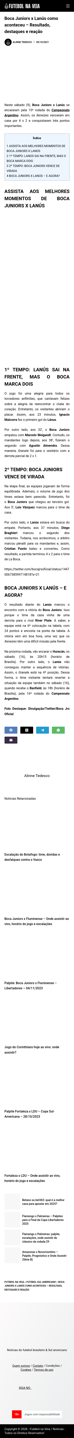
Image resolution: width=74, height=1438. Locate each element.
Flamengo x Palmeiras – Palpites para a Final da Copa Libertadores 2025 (43, 1220)
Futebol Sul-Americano (41, 1282)
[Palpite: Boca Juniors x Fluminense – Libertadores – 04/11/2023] (37, 955)
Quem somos (21, 1366)
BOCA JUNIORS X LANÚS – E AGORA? (33, 176)
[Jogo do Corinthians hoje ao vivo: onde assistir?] (37, 1019)
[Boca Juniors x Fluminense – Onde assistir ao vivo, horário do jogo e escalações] (37, 890)
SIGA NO (25, 1388)
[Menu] (68, 6)
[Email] (11, 740)
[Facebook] (11, 730)
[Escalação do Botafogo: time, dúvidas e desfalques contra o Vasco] (37, 826)
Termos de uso (43, 1370)
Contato (38, 1366)
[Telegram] (42, 730)
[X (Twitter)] (26, 730)
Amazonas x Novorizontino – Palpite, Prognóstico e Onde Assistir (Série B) (44, 1255)
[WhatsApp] (58, 730)
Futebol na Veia (14, 1282)
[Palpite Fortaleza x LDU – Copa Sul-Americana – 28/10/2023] (37, 1083)
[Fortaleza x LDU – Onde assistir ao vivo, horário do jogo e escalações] (37, 1147)
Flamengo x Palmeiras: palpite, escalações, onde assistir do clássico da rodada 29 (41, 1237)
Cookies (26, 1370)
